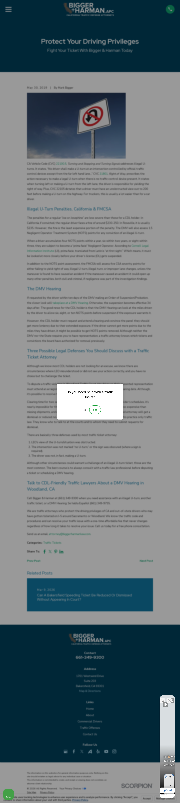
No (84, 410)
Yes (95, 410)
